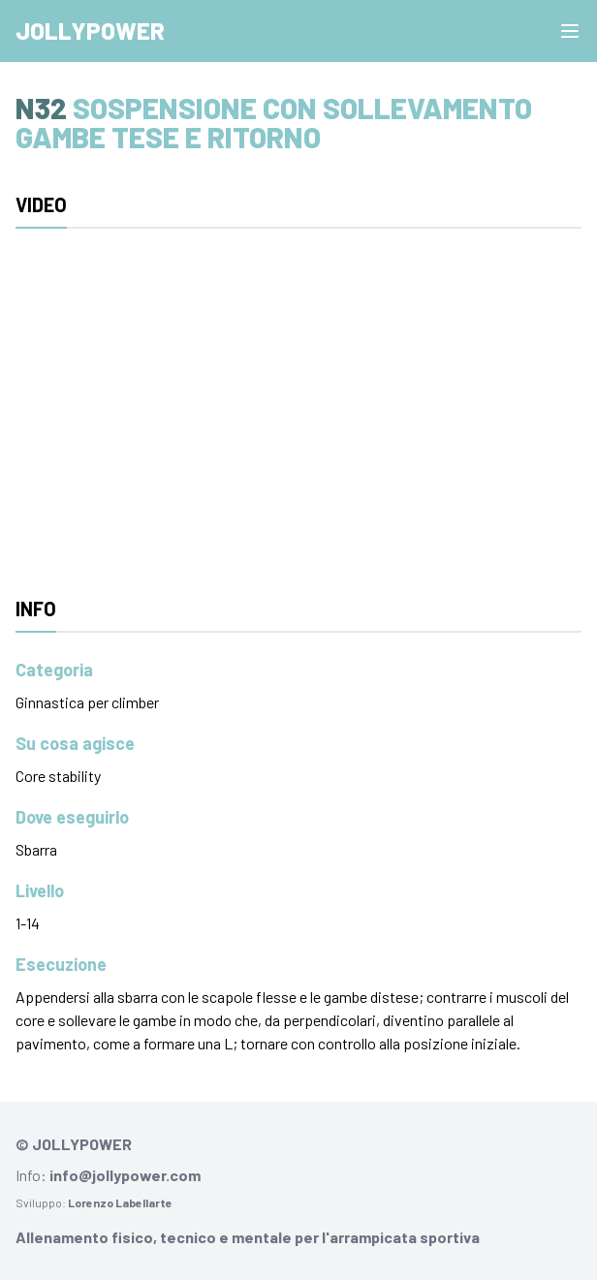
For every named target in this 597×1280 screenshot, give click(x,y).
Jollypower (90, 30)
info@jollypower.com (125, 1175)
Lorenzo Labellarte (120, 1202)
